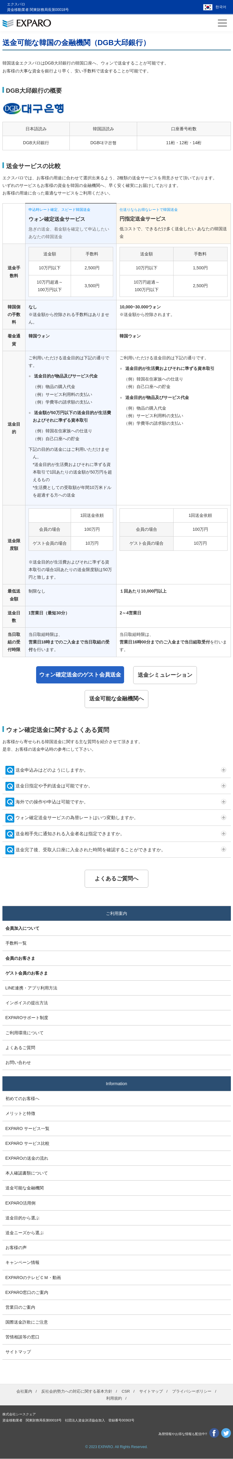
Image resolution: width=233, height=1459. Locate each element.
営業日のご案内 (20, 1307)
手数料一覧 (16, 943)
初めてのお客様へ (22, 1098)
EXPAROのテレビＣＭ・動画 (33, 1277)
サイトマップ (18, 1352)
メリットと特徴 (20, 1113)
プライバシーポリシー (191, 1391)
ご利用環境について (24, 1032)
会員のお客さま (20, 958)
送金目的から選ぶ (22, 1218)
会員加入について (22, 928)
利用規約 (114, 1398)
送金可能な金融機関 (24, 1188)
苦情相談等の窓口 (22, 1337)
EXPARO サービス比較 (27, 1143)
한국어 (220, 7)
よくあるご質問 (20, 1047)
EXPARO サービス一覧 (27, 1128)
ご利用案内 (116, 913)
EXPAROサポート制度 (26, 1017)
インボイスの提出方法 (26, 1003)
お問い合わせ (18, 1062)
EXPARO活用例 (20, 1203)
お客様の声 (16, 1247)
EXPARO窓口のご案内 (26, 1292)
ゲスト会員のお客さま (26, 973)
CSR (126, 1391)
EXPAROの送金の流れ (26, 1158)
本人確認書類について (26, 1173)
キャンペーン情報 (22, 1262)
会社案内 (24, 1391)
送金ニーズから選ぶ (24, 1233)
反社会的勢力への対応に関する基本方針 (76, 1391)
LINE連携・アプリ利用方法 (31, 988)
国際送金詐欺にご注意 (26, 1322)
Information (116, 1084)
